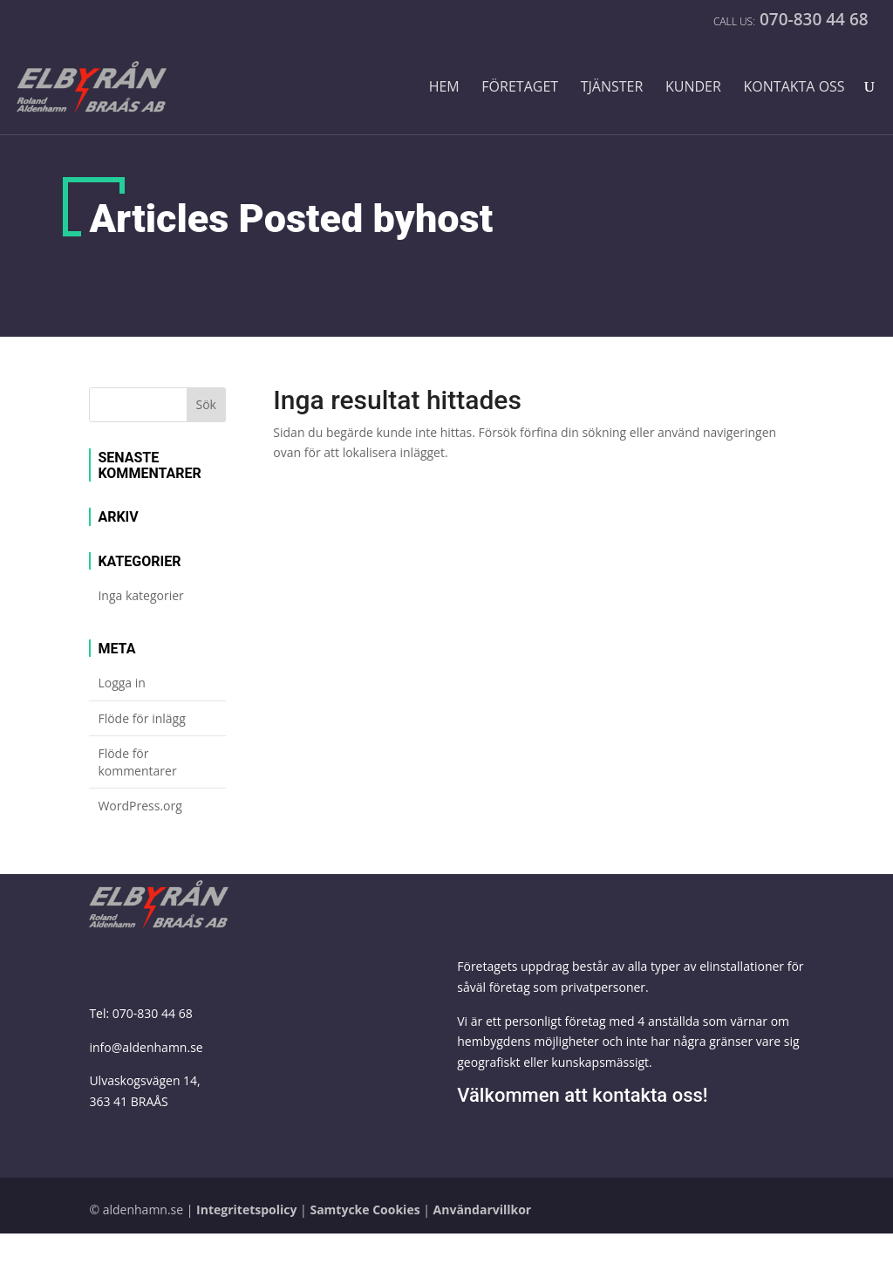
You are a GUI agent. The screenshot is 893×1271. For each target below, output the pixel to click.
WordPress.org (139, 805)
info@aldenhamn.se (145, 1047)
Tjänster (612, 87)
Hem (444, 87)
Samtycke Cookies (364, 1209)
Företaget (519, 87)
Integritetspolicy (246, 1209)
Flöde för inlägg (141, 718)
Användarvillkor (482, 1209)
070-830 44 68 (152, 1013)
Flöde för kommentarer (137, 762)
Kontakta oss (794, 87)
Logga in (121, 682)
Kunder (693, 87)
